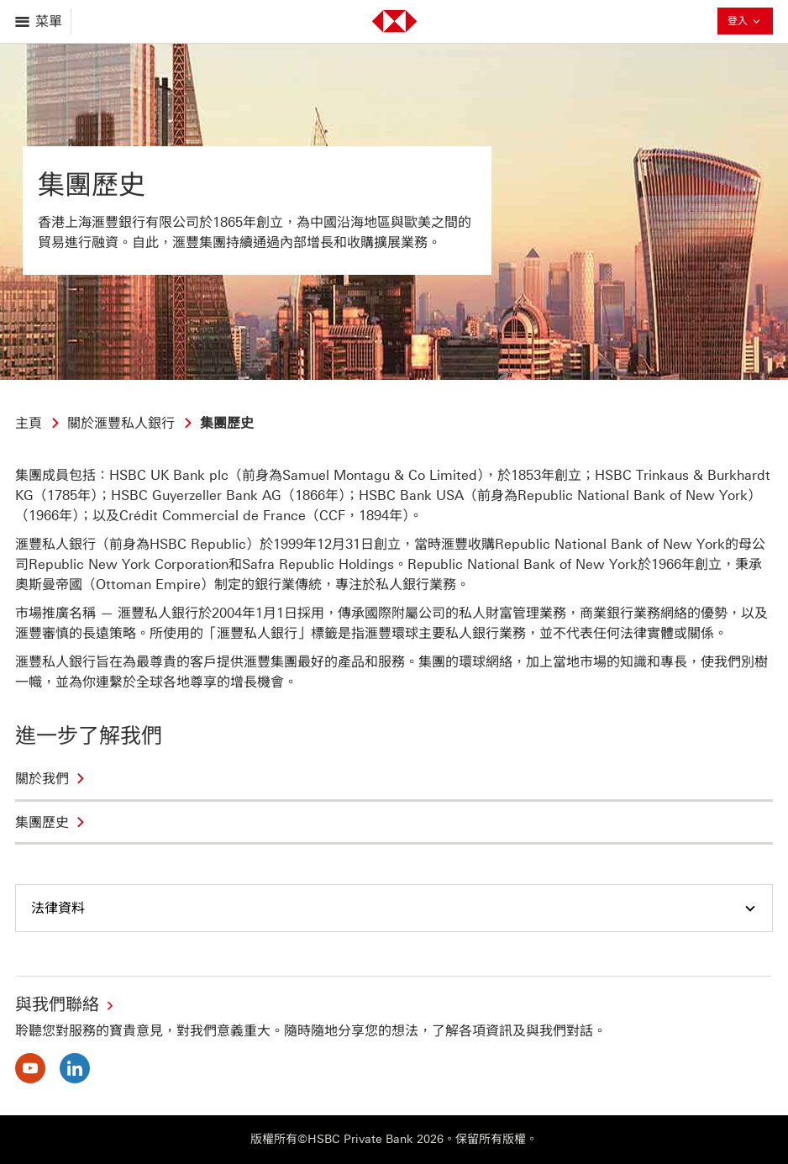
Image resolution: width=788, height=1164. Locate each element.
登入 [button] (745, 23)
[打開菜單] (39, 21)
